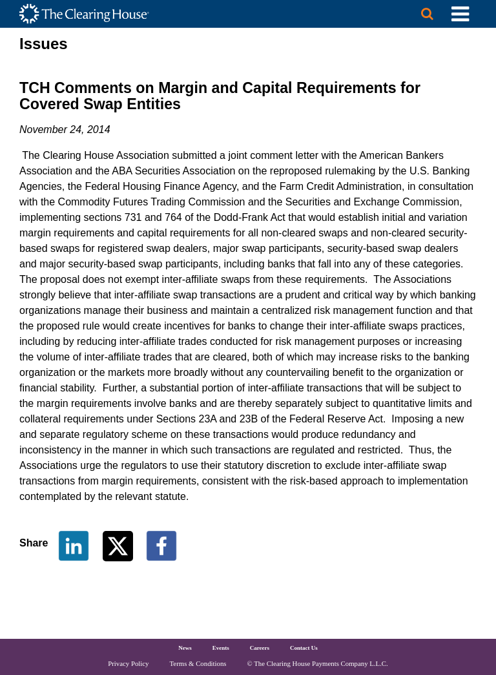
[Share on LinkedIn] (73, 544)
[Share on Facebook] (161, 544)
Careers (259, 648)
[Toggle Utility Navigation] (460, 14)
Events (220, 648)
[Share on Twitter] (119, 544)
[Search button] (426, 14)
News (185, 648)
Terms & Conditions (198, 663)
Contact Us (304, 648)
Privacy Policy (128, 663)
